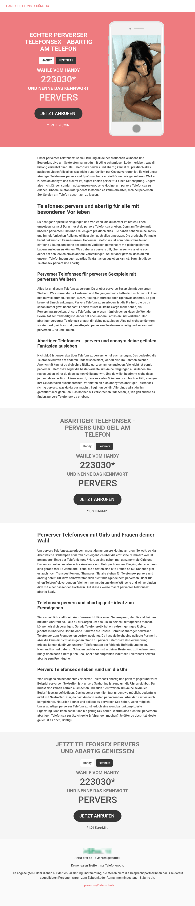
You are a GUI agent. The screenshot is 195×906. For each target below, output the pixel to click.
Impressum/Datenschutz (97, 885)
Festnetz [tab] (66, 60)
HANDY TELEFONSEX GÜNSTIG (27, 6)
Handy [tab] (47, 60)
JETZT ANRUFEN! (58, 113)
